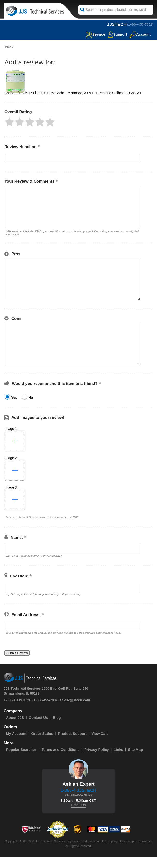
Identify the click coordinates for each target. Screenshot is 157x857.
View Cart (100, 733)
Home (7, 47)
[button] (9, 122)
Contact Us (38, 717)
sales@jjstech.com (75, 700)
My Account (16, 733)
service (95, 34)
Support (117, 34)
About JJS (15, 717)
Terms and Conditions (60, 749)
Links (118, 749)
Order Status (42, 733)
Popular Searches (21, 749)
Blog (57, 717)
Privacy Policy (96, 749)
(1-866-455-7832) (140, 24)
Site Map (135, 749)
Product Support (72, 733)
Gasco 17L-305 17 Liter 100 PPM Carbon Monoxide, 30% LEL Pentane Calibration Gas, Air (72, 93)
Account (140, 34)
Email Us (78, 805)
